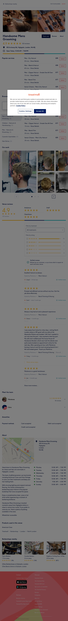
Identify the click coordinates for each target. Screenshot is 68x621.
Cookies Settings (25, 111)
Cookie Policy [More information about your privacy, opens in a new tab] (20, 105)
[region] (34, 103)
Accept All (40, 111)
